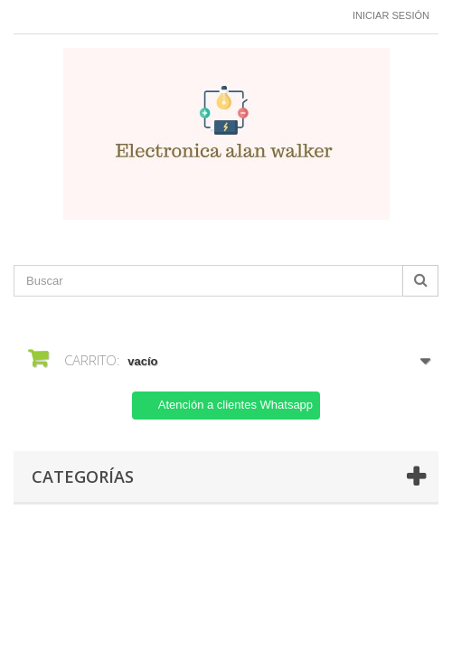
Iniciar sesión (391, 15)
